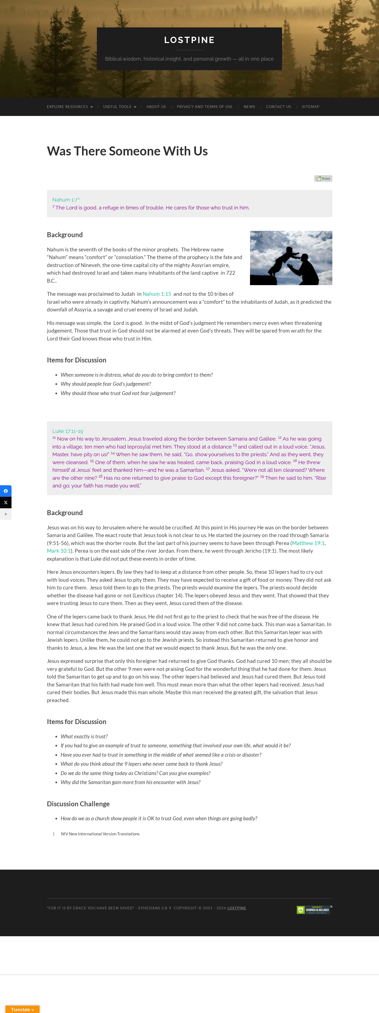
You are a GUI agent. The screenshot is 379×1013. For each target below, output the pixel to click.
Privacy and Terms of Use (205, 106)
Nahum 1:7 (64, 200)
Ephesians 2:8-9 (155, 908)
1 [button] (79, 198)
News (249, 106)
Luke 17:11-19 (67, 431)
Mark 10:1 (59, 550)
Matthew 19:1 (308, 543)
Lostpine (189, 40)
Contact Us (278, 106)
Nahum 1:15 (157, 294)
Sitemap (310, 106)
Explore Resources (67, 106)
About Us (156, 106)
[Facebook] (6, 491)
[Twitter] (6, 502)
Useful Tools (117, 106)
